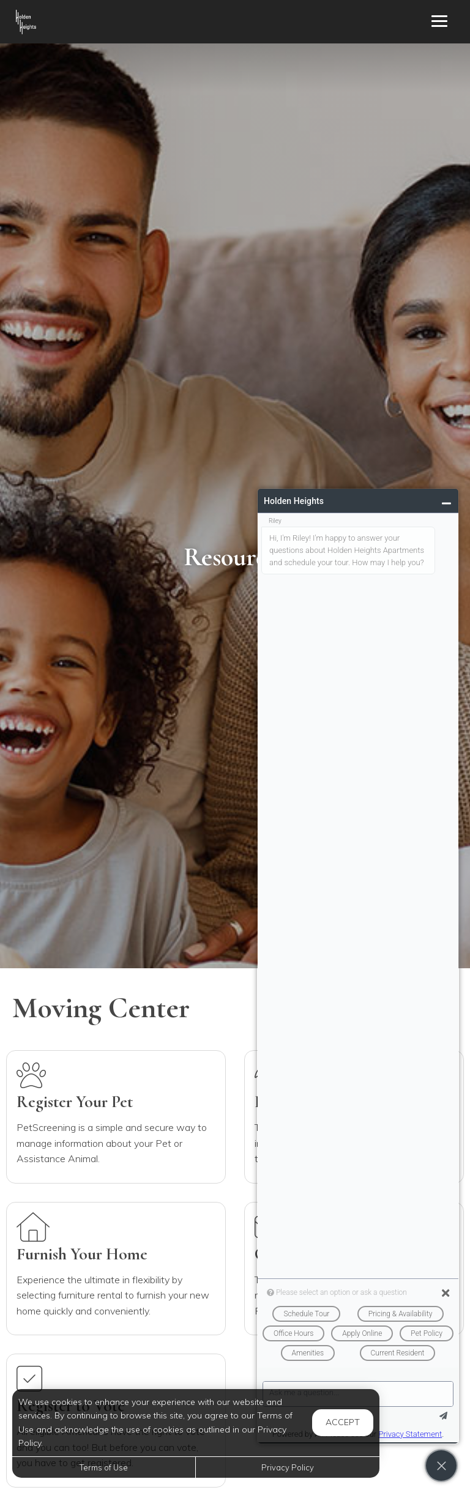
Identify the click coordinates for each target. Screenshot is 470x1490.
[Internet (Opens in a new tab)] (116, 1117)
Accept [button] (343, 1422)
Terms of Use (104, 1467)
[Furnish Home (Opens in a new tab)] (116, 1268)
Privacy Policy (287, 1467)
